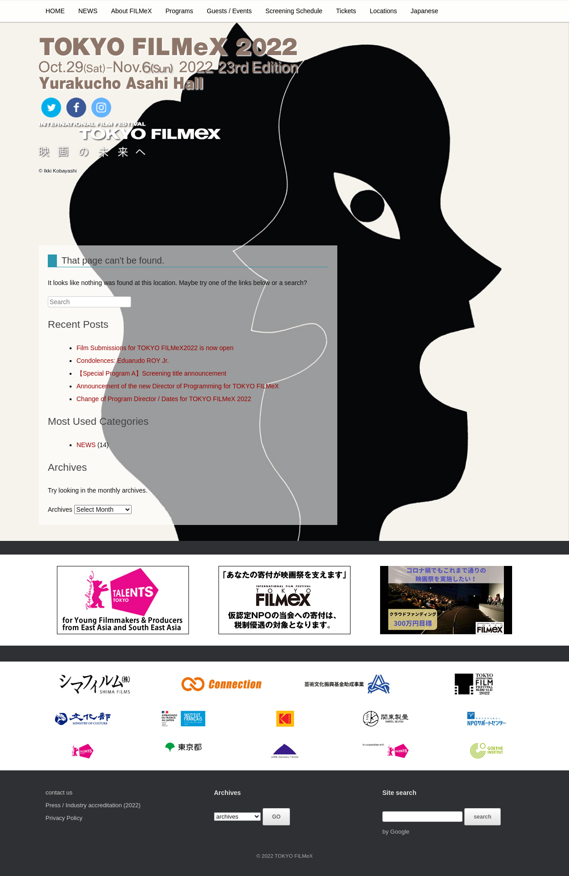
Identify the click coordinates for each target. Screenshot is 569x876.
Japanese (424, 11)
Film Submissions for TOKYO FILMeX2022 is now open (155, 347)
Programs (179, 11)
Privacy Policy (64, 818)
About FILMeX (131, 11)
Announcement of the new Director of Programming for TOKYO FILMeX (177, 386)
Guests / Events (229, 11)
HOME (55, 11)
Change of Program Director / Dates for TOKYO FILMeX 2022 (163, 398)
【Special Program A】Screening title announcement (151, 373)
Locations (383, 11)
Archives (60, 509)
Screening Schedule (293, 11)
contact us (59, 792)
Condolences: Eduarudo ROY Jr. (122, 360)
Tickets (346, 11)
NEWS (87, 11)
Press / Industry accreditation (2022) (93, 805)
